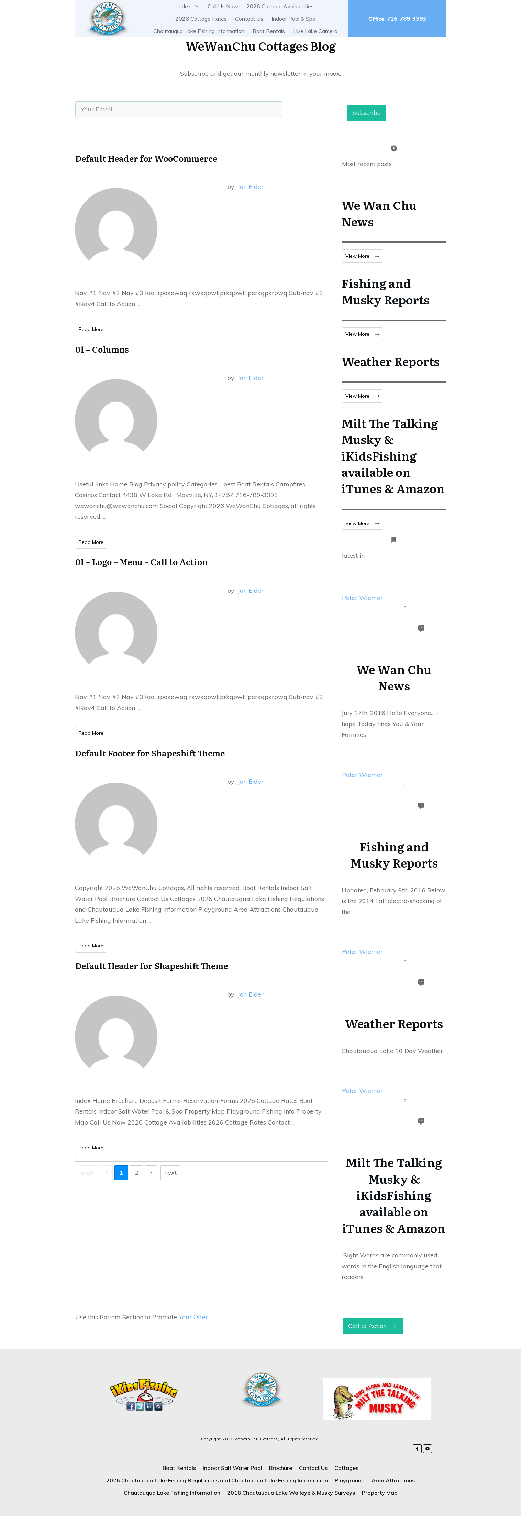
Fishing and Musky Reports (385, 291)
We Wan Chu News (379, 213)
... (138, 304)
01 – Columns (102, 349)
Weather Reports (391, 360)
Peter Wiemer (362, 598)
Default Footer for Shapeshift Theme (150, 753)
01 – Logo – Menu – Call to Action (141, 562)
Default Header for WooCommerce (146, 158)
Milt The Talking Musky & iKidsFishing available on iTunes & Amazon (393, 455)
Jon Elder (251, 187)
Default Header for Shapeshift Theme (151, 965)
